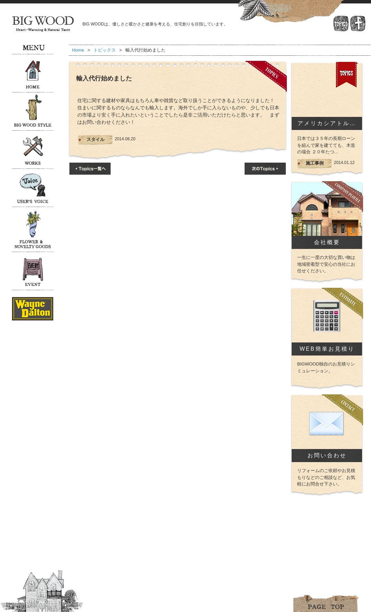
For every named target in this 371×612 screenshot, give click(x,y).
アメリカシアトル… (326, 123)
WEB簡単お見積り (327, 349)
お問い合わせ (327, 455)
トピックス (104, 50)
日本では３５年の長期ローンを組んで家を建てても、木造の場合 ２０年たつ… (326, 145)
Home (78, 50)
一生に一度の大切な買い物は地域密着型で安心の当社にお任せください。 (326, 264)
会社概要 (327, 242)
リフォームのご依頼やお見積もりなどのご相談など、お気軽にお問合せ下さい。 (326, 477)
